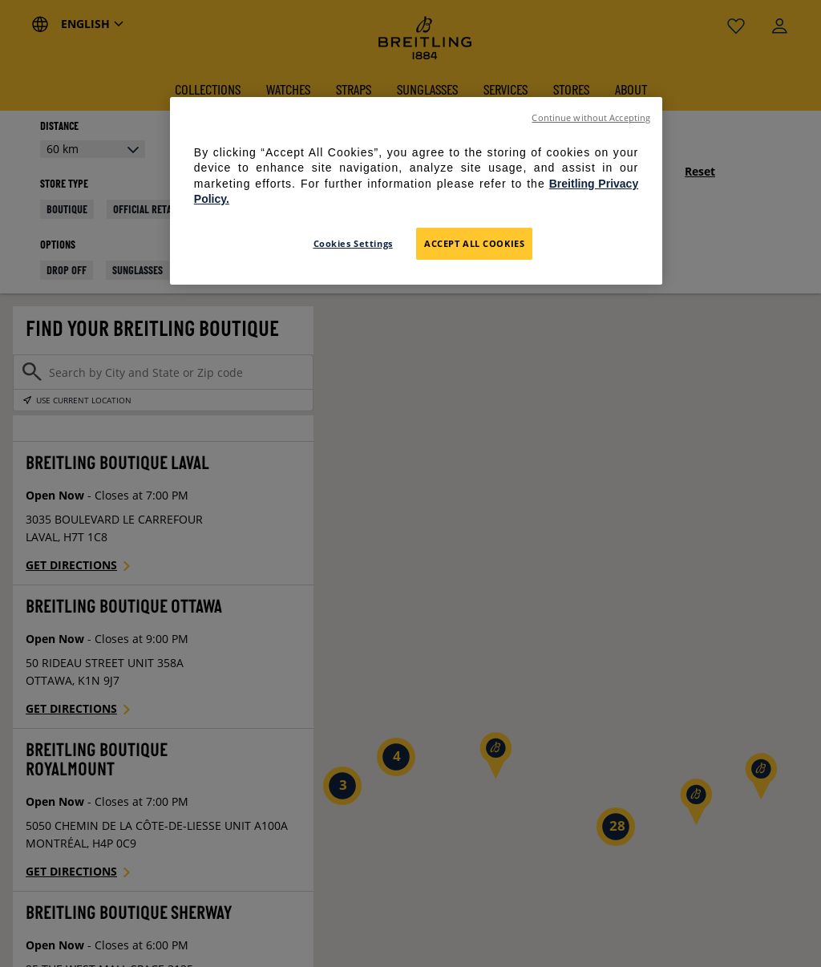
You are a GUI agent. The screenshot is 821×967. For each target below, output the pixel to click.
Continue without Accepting (591, 117)
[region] (416, 191)
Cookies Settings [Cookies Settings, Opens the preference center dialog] (353, 243)
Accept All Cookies (474, 243)
